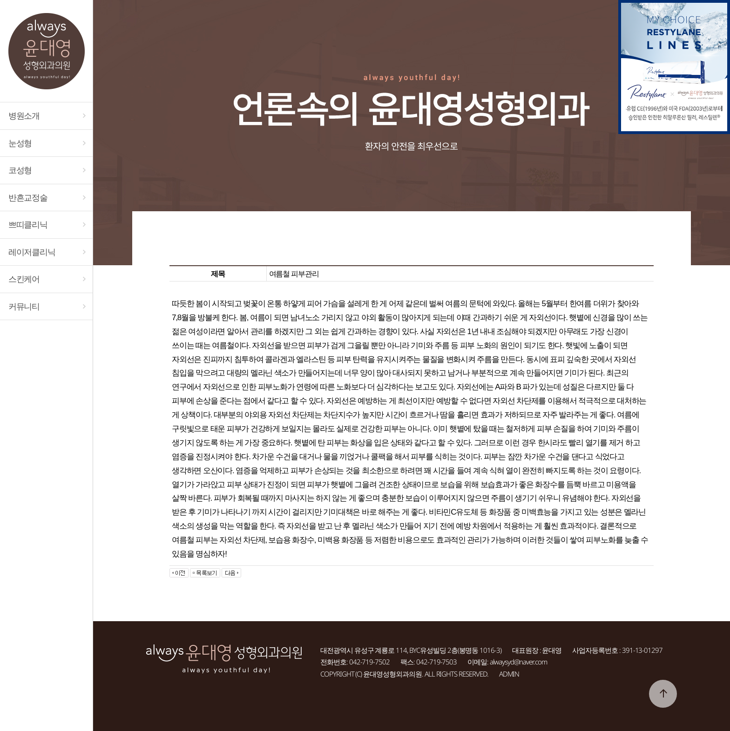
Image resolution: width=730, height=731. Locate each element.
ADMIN (509, 673)
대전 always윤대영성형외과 (46, 51)
